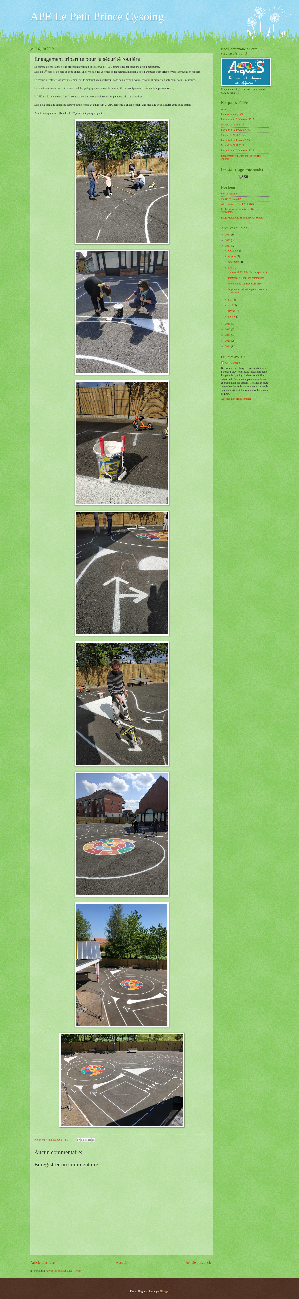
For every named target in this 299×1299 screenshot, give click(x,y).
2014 (228, 346)
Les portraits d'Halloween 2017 (237, 119)
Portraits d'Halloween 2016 (235, 130)
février (232, 310)
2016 (228, 335)
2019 (228, 245)
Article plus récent (44, 1262)
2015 (228, 340)
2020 (228, 240)
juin (230, 267)
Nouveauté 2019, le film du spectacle (247, 272)
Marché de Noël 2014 (232, 145)
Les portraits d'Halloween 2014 (237, 150)
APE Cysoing (232, 363)
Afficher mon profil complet (236, 398)
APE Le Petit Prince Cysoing (97, 16)
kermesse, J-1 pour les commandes (245, 277)
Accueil (121, 1262)
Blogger (164, 1291)
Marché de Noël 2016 (232, 124)
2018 (228, 323)
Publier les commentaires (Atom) (63, 1270)
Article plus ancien (199, 1262)
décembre (233, 250)
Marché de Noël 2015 (232, 135)
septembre (234, 261)
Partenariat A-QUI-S (232, 114)
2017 (228, 329)
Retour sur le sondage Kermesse (244, 283)
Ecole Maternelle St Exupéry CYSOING (242, 217)
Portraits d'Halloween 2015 (235, 140)
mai (230, 299)
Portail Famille (229, 193)
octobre (232, 256)
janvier (232, 316)
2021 (228, 234)
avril (231, 305)
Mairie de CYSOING (232, 199)
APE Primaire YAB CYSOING (237, 204)
